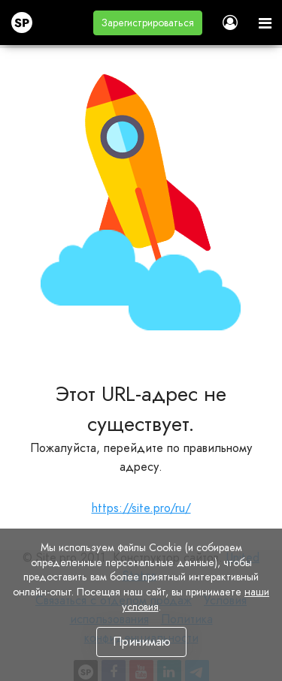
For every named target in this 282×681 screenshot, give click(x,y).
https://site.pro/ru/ (141, 508)
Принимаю (141, 641)
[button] (147, 23)
